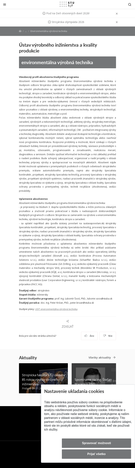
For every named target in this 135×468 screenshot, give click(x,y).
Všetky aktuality (100, 357)
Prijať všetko (96, 454)
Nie (108, 335)
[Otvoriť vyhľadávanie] (129, 4)
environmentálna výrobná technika (57, 62)
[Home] (20, 31)
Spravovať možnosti (96, 443)
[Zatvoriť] (4, 4)
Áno (89, 335)
